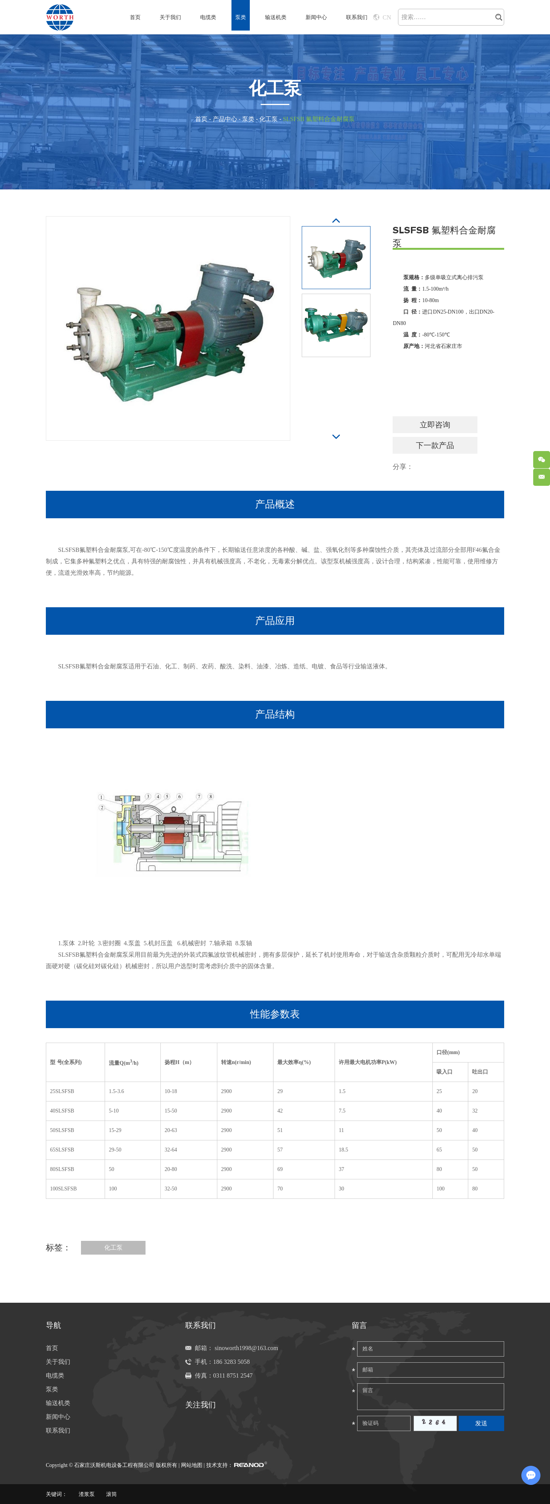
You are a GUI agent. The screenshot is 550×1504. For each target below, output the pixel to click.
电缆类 (208, 17)
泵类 (240, 17)
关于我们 (170, 17)
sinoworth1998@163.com (246, 1348)
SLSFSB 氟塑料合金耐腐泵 (319, 119)
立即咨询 (435, 424)
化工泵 (268, 119)
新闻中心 (316, 17)
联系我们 (356, 17)
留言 (359, 1325)
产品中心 (225, 119)
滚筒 (111, 1494)
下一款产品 (435, 445)
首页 (135, 17)
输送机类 (275, 17)
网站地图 (191, 1465)
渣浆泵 (87, 1494)
